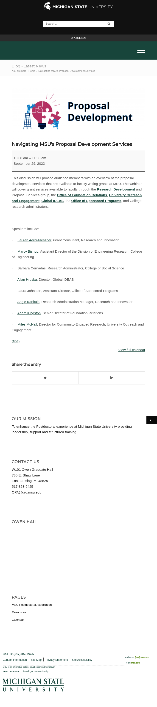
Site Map (36, 659)
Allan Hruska (27, 279)
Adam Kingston (29, 313)
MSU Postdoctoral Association (32, 604)
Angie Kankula (28, 302)
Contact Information (15, 659)
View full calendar (131, 350)
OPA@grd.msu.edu (26, 492)
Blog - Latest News (29, 66)
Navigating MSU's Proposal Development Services (72, 144)
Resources (19, 612)
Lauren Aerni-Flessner (34, 240)
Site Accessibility (82, 659)
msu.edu (135, 663)
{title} (15, 341)
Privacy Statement (56, 659)
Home (31, 70)
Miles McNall (27, 324)
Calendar (18, 619)
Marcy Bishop (27, 251)
